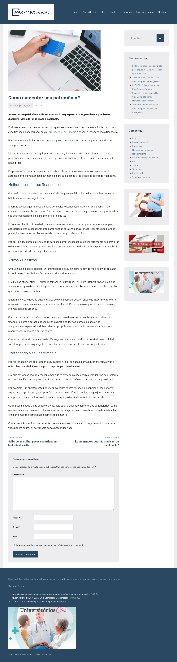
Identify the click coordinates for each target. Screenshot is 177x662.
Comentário (19, 474)
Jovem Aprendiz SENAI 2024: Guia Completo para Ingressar (40, 597)
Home (76, 12)
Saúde (113, 12)
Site (15, 536)
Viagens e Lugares (141, 177)
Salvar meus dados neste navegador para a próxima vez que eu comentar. (50, 545)
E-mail (16, 527)
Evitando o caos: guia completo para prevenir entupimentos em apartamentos (147, 69)
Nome (16, 517)
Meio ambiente (139, 153)
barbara (39, 105)
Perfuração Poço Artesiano (145, 157)
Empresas (137, 146)
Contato (162, 12)
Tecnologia (126, 12)
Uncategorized (139, 173)
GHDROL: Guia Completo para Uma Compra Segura (36, 601)
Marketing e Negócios (21, 105)
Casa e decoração (145, 12)
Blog (103, 12)
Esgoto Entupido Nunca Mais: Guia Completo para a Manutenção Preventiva (146, 97)
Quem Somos (89, 12)
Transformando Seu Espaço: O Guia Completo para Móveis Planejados (146, 108)
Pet (133, 161)
